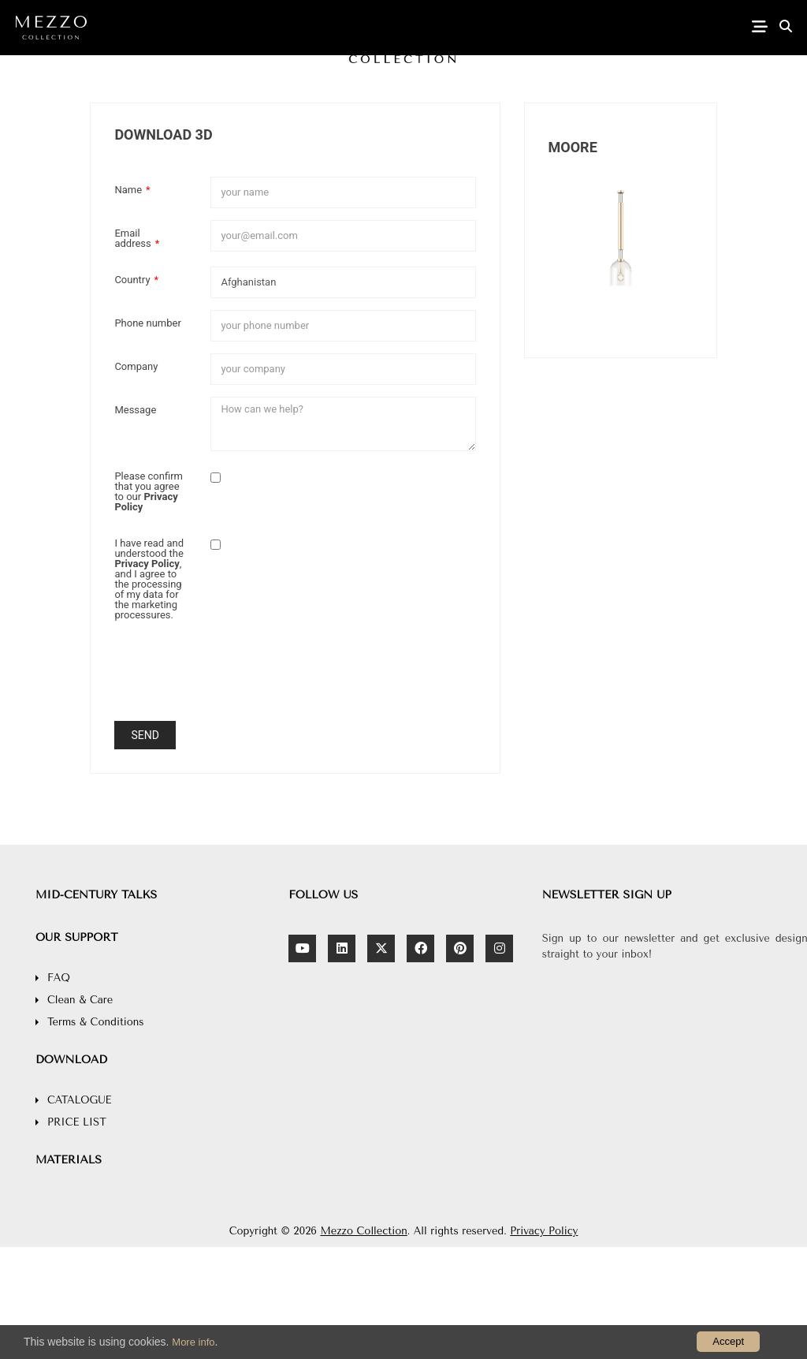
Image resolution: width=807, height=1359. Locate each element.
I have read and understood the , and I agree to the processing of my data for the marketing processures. (149, 578)
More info (193, 1342)
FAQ (58, 978)
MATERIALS (68, 1160)
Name (132, 189)
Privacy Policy (544, 1231)
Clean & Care (80, 1000)
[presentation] (330, 678)
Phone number (147, 322)
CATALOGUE (79, 1100)
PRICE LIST (76, 1122)
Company (136, 365)
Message (135, 409)
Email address (136, 237)
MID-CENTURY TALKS (96, 895)
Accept (728, 1341)
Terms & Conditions (95, 1022)
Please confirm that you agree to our (148, 491)
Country (136, 279)
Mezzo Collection (363, 1231)
